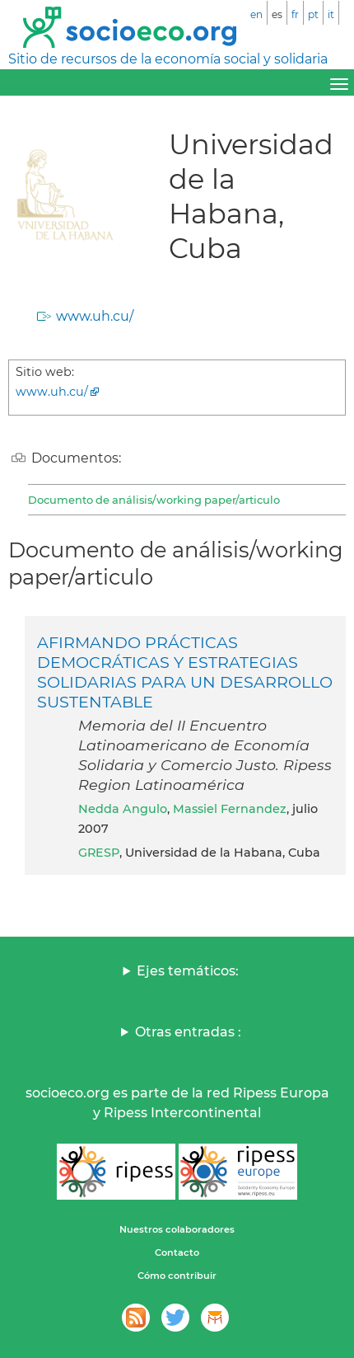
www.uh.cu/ (94, 316)
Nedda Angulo (122, 808)
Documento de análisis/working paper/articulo (154, 499)
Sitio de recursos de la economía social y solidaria (168, 59)
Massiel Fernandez (229, 808)
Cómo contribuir (177, 1275)
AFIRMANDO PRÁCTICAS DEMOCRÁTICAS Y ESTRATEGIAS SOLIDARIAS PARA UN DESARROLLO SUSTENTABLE (185, 672)
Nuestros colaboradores (177, 1229)
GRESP (98, 852)
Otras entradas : (188, 1032)
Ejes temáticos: (188, 971)
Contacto (177, 1252)
